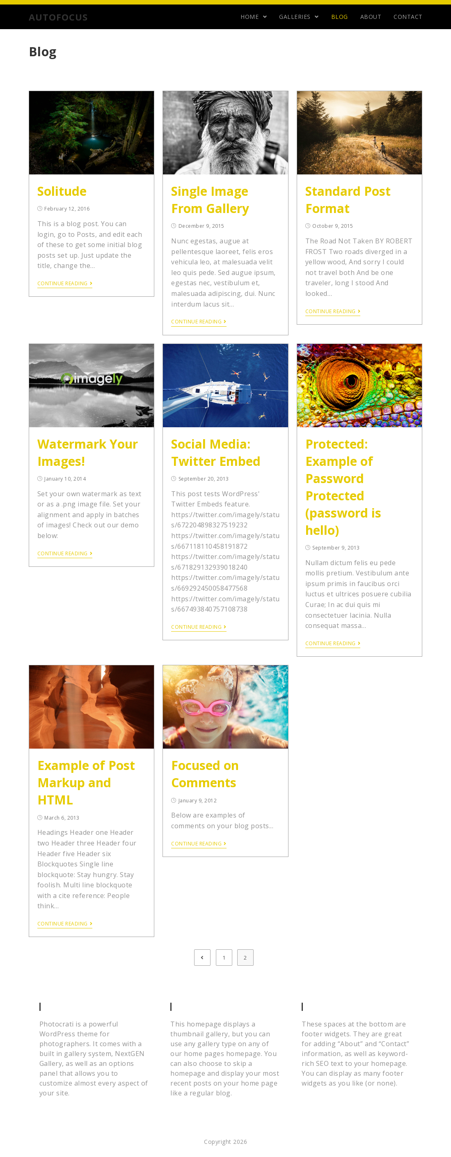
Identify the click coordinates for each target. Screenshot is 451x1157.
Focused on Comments (205, 774)
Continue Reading (65, 284)
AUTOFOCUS (58, 17)
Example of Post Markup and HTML (86, 782)
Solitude (62, 191)
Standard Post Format (348, 200)
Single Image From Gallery (210, 200)
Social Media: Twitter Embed (216, 452)
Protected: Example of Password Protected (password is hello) (343, 486)
